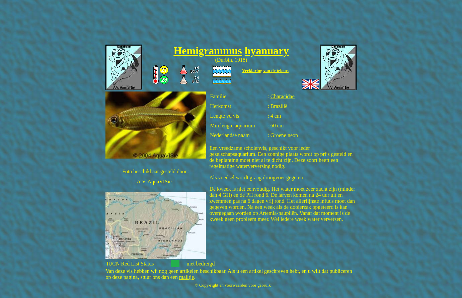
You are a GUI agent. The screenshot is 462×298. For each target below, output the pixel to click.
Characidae (283, 96)
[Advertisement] (231, 24)
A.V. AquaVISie (154, 181)
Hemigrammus (207, 51)
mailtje (186, 277)
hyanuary (267, 51)
